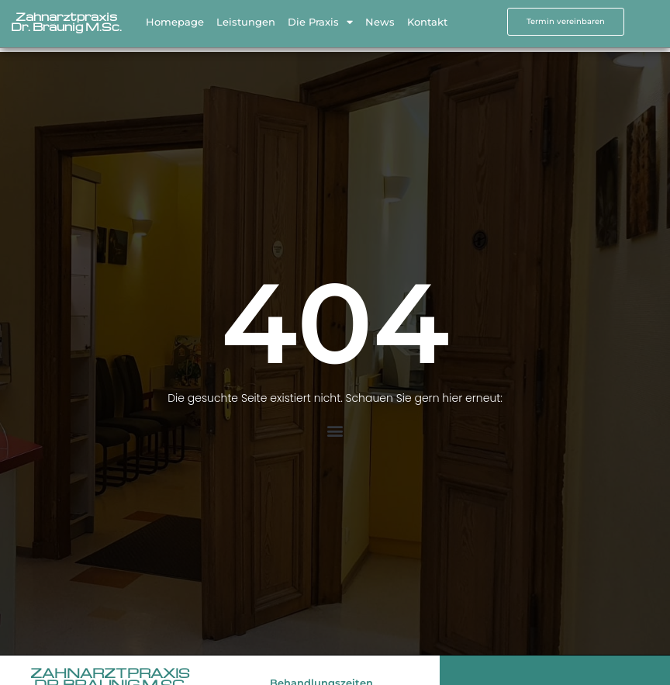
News (380, 19)
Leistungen (245, 19)
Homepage (175, 19)
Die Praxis (320, 19)
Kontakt (427, 19)
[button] (335, 431)
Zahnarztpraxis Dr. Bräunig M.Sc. (66, 19)
